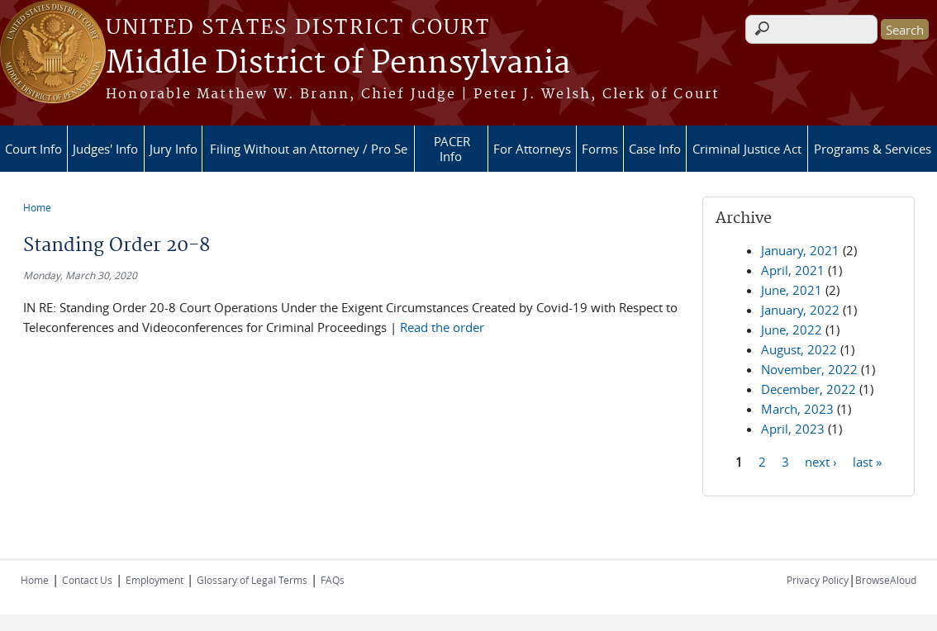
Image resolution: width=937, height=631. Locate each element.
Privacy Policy (818, 579)
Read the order (442, 327)
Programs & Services (872, 148)
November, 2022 (809, 369)
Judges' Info (105, 148)
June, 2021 (791, 290)
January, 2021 (800, 250)
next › (821, 461)
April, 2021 (793, 270)
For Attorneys (532, 148)
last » (867, 461)
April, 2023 (793, 428)
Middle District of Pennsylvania (338, 64)
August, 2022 (799, 349)
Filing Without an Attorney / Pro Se (308, 148)
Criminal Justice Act (746, 148)
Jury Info (173, 148)
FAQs (333, 579)
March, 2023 (797, 409)
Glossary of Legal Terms (252, 579)
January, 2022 (800, 309)
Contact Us (87, 579)
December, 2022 (808, 389)
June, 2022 (791, 329)
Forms (600, 148)
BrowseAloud (885, 579)
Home (37, 207)
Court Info (33, 148)
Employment (154, 579)
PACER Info (452, 148)
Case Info (655, 148)
